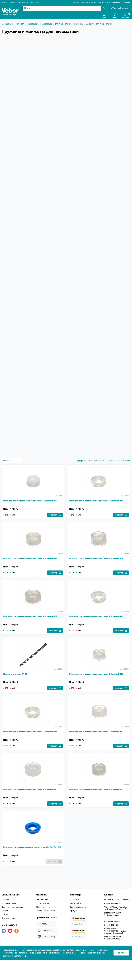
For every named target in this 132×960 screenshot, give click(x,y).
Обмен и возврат (43, 915)
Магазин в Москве (112, 929)
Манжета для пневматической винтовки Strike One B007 (32, 621)
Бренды (73, 918)
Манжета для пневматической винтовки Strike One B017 (98, 679)
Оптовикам (96, 2)
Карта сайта (75, 911)
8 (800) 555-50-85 (9, 2)
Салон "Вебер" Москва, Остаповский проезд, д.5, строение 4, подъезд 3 (115, 938)
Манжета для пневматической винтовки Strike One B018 (98, 505)
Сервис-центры (42, 911)
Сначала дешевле (96, 464)
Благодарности (8, 926)
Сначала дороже (113, 464)
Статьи (5, 922)
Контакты (126, 2)
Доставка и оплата (81, 2)
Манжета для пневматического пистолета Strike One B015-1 (30, 856)
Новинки (126, 464)
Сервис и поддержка (111, 2)
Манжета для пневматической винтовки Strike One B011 (98, 621)
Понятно (121, 953)
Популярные (80, 464)
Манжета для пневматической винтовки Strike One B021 (32, 505)
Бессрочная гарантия (45, 918)
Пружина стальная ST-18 (15, 679)
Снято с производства (80, 915)
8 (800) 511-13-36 (29, 2)
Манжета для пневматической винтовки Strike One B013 (32, 563)
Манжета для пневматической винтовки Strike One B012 (98, 738)
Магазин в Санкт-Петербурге (116, 907)
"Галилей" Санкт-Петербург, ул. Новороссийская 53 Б (116, 916)
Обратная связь (9, 911)
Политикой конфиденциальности (30, 953)
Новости (5, 918)
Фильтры (12, 464)
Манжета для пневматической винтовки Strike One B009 (98, 563)
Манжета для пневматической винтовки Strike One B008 (98, 796)
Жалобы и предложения (12, 915)
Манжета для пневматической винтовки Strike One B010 (32, 796)
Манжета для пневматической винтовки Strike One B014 (32, 738)
